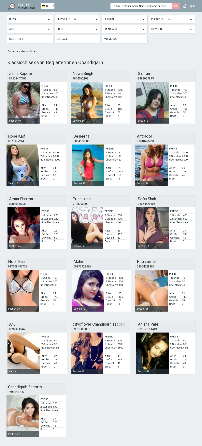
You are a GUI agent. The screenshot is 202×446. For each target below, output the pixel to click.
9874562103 (80, 78)
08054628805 (146, 204)
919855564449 (147, 329)
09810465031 (145, 141)
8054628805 (81, 141)
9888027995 (146, 78)
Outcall (62, 38)
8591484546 (17, 329)
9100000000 (80, 204)
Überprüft (16, 38)
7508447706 (16, 392)
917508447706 (17, 266)
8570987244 (16, 141)
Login (189, 6)
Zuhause (13, 51)
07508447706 (17, 78)
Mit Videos (110, 38)
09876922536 (82, 266)
